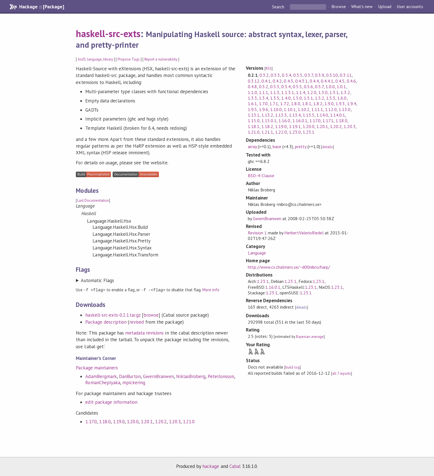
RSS (268, 68)
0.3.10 (332, 75)
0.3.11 (345, 75)
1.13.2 (267, 115)
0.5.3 (274, 86)
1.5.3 (330, 98)
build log (292, 367)
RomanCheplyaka (102, 382)
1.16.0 (284, 120)
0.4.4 (314, 81)
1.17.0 (90, 421)
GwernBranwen (158, 376)
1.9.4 (351, 103)
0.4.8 (252, 86)
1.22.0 (281, 132)
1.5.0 (297, 98)
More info (210, 289)
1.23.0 (295, 132)
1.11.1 (317, 109)
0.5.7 (319, 86)
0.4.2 (277, 81)
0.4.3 (288, 81)
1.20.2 (161, 421)
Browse (338, 6)
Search (278, 6)
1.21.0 (189, 421)
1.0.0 (330, 86)
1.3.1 (334, 92)
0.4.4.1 (327, 81)
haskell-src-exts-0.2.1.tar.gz (112, 315)
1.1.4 (300, 92)
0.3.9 (319, 75)
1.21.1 (267, 132)
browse (151, 315)
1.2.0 (311, 92)
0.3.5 (297, 75)
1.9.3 (340, 103)
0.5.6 (308, 86)
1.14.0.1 (337, 115)
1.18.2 (267, 126)
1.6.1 (252, 103)
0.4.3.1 (301, 81)
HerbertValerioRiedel (303, 232)
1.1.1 (263, 92)
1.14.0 (322, 115)
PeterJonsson (221, 376)
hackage (210, 466)
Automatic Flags (97, 280)
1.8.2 (318, 103)
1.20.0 (133, 421)
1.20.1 (146, 421)
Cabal (235, 466)
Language (257, 253)
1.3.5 (274, 98)
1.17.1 (328, 120)
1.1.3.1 (287, 92)
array (252, 146)
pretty (300, 146)
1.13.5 (308, 115)
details (327, 147)
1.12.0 (331, 109)
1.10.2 (303, 109)
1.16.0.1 (299, 120)
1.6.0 (341, 98)
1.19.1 (295, 126)
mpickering (133, 382)
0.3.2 (264, 75)
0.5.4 (285, 86)
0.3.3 (275, 75)
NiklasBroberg (190, 376)
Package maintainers (97, 367)
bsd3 (82, 59)
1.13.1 (254, 115)
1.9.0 (329, 103)
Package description (105, 322)
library (108, 59)
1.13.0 (344, 109)
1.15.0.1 (269, 120)
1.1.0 (252, 92)
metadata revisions (144, 333)
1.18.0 (105, 421)
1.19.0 (119, 421)
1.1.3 (274, 92)
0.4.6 (351, 81)
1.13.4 (295, 115)
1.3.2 (345, 92)
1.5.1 (308, 98)
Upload (384, 6)
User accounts (410, 6)
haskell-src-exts (108, 33)
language (94, 59)
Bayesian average (310, 336)
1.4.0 (285, 98)
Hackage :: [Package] (41, 6)
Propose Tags (128, 59)
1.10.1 (289, 109)
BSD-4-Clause (261, 175)
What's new (362, 6)
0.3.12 (254, 81)
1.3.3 (252, 98)
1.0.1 (341, 86)
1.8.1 (306, 103)
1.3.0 (323, 92)
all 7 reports (341, 373)
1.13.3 (281, 115)
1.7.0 (263, 103)
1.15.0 (254, 120)
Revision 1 (257, 232)
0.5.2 (263, 86)
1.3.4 (263, 98)
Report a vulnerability (161, 59)
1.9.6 (263, 109)
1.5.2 (319, 98)
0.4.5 (340, 81)
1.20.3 (175, 421)
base (277, 146)
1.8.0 (295, 103)
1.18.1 (254, 126)
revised (136, 322)
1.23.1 (308, 132)
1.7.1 (274, 103)
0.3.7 (308, 75)
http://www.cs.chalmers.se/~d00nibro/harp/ (289, 267)
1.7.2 (284, 103)
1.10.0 (276, 109)
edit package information (111, 402)
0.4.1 (266, 81)
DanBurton (130, 376)
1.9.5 (252, 109)
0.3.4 (286, 75)
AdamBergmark (101, 376)
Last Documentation (93, 200)
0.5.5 (297, 86)
